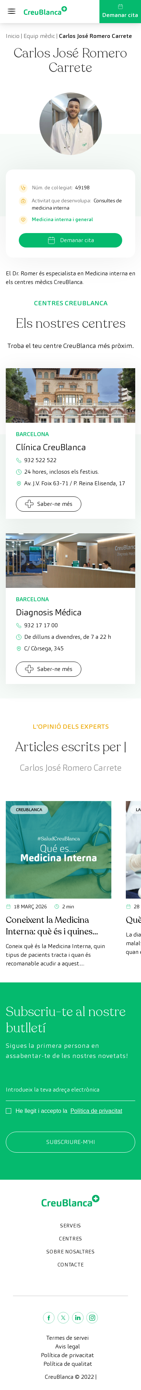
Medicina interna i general (62, 219)
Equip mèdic (39, 36)
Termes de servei (67, 1338)
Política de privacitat (96, 1111)
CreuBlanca (29, 809)
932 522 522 (36, 460)
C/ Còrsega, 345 (40, 648)
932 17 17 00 (37, 625)
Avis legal (67, 1346)
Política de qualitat (67, 1364)
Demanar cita (120, 11)
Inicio (13, 36)
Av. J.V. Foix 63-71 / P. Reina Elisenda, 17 (70, 483)
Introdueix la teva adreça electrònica (52, 1089)
